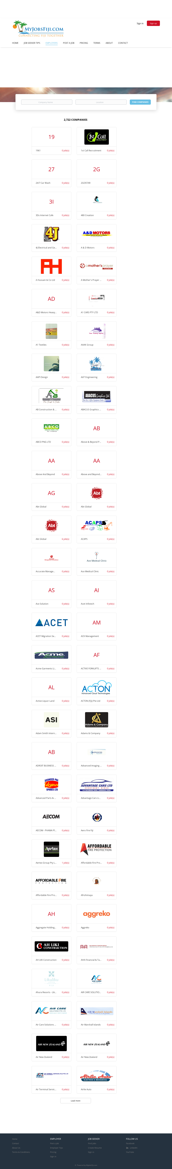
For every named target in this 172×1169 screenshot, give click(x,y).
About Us (16, 1148)
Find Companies (140, 102)
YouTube (130, 1152)
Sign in (140, 23)
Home (14, 1139)
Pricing (53, 1152)
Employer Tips (56, 1148)
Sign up (153, 23)
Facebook (130, 1143)
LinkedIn (133, 1148)
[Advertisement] (86, 67)
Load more (75, 1100)
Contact (15, 1143)
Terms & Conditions (21, 1152)
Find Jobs (92, 1143)
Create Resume (95, 1148)
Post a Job (54, 1143)
